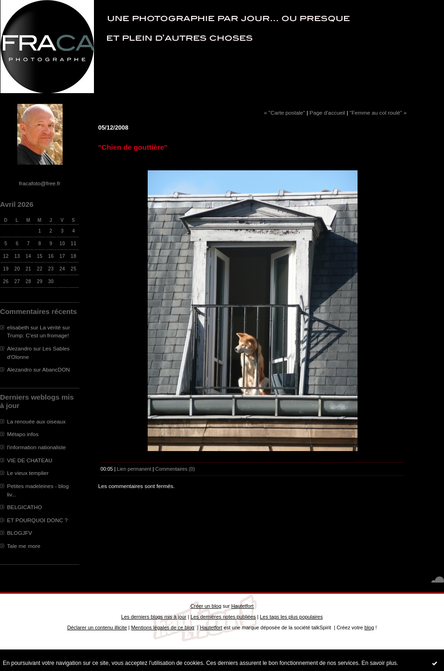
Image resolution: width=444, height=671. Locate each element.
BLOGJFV (19, 533)
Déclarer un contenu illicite (97, 627)
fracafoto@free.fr (39, 183)
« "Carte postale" (284, 112)
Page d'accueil (327, 112)
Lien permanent (134, 469)
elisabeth (18, 327)
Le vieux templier (28, 473)
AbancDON (56, 369)
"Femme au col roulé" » (378, 112)
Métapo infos (22, 434)
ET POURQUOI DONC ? (37, 520)
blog (369, 627)
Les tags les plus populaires (291, 617)
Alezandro (19, 348)
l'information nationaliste (36, 447)
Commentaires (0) (175, 469)
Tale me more (23, 546)
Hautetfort (242, 606)
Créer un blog (205, 606)
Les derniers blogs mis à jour (153, 617)
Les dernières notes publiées (223, 617)
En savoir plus (378, 663)
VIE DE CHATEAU (29, 460)
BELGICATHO (24, 507)
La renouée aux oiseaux (36, 421)
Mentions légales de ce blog (162, 627)
